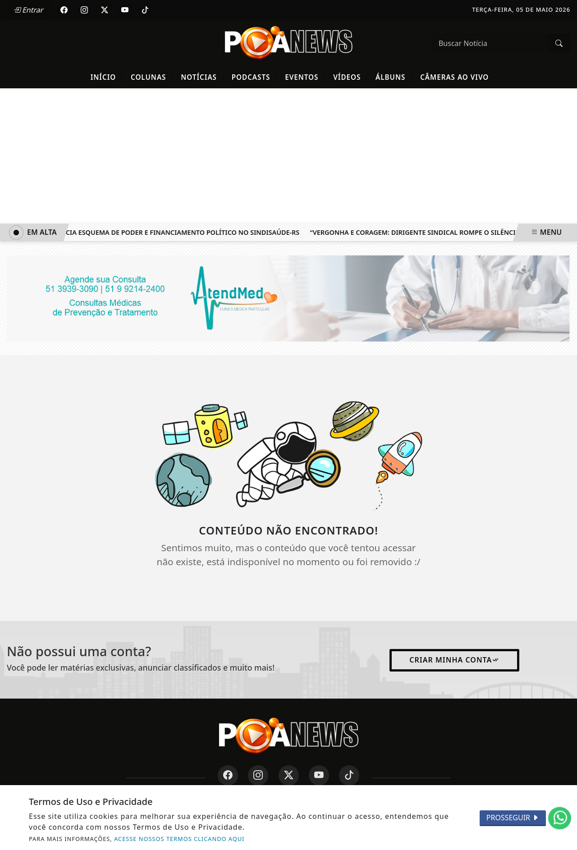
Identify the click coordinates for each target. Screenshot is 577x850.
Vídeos (351, 77)
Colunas (152, 77)
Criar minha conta (454, 659)
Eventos (305, 77)
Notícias (202, 77)
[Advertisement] (288, 156)
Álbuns (394, 77)
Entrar (28, 10)
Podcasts (255, 77)
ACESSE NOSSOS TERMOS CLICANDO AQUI (179, 839)
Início (107, 77)
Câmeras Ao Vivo (454, 77)
